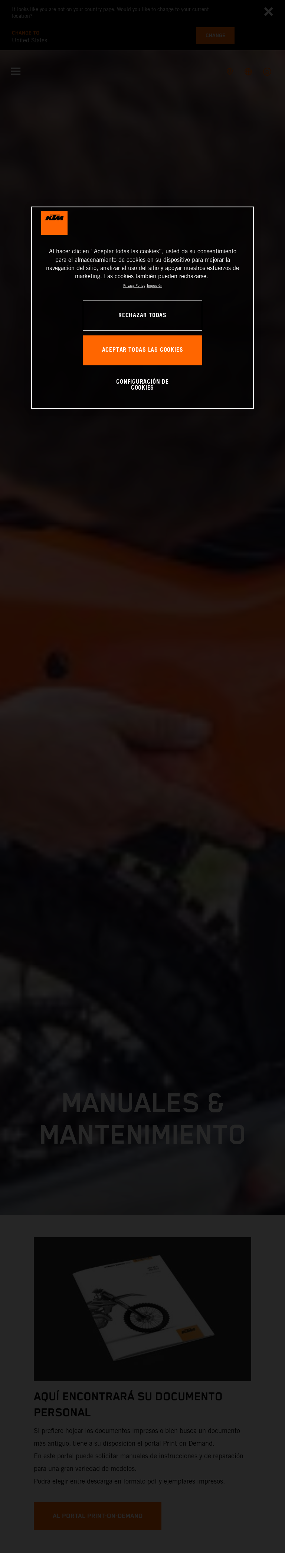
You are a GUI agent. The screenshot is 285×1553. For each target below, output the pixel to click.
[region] (142, 308)
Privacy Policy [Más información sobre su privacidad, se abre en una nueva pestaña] (134, 285)
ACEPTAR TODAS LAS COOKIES (142, 350)
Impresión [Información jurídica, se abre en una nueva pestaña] (154, 285)
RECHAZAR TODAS (142, 315)
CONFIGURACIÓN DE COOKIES (142, 385)
